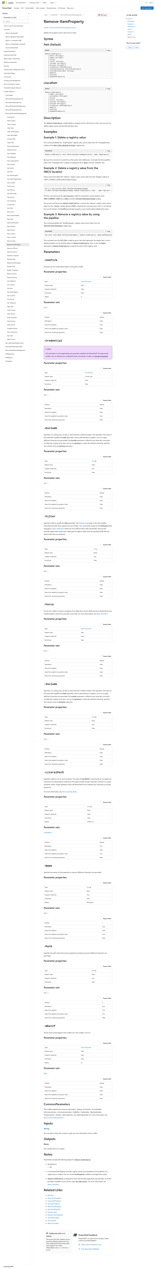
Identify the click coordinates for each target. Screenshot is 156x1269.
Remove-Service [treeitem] (12, 252)
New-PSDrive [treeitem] (11, 226)
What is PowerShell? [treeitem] (12, 33)
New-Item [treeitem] (10, 219)
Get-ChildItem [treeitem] (11, 153)
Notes (129, 34)
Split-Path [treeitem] (10, 306)
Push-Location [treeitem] (11, 237)
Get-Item (51, 1195)
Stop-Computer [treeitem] (12, 317)
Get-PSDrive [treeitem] (11, 190)
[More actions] (110, 15)
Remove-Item (52, 1212)
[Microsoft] (3, 2)
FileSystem (82, 523)
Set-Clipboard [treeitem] (11, 281)
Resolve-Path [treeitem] (11, 266)
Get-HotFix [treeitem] (10, 168)
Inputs (130, 29)
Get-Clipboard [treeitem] (11, 157)
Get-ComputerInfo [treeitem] (13, 161)
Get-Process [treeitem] (11, 186)
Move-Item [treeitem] (10, 212)
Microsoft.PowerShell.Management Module (63, 28)
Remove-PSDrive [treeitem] (12, 248)
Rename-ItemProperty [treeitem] (14, 263)
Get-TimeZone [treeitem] (11, 201)
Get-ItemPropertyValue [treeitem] (14, 179)
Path (46, 993)
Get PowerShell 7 (147, 8)
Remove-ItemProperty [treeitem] (14, 244)
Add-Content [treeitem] (11, 121)
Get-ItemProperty (54, 1204)
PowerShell (54, 15)
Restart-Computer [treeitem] (12, 270)
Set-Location (52, 1220)
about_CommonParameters (53, 1118)
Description (131, 21)
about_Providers (102, 614)
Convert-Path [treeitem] (11, 139)
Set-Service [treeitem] (10, 299)
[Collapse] (29, 13)
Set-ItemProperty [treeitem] (12, 292)
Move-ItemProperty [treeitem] (13, 215)
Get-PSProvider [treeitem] (12, 193)
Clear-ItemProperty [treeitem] (13, 132)
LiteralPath (48, 832)
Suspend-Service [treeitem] (12, 328)
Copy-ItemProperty (54, 1201)
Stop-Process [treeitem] (11, 321)
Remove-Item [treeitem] (11, 241)
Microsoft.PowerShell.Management (71, 15)
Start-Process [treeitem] (11, 310)
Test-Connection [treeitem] (12, 332)
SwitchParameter (86, 281)
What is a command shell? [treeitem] (13, 40)
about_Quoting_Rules (69, 792)
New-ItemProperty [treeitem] (13, 223)
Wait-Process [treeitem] (11, 339)
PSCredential (89, 373)
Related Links (132, 37)
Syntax (130, 19)
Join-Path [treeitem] (10, 208)
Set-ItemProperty (53, 1218)
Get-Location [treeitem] (11, 183)
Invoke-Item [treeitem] (11, 204)
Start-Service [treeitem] (11, 314)
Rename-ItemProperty (55, 1215)
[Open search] (147, 2)
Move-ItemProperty (54, 1206)
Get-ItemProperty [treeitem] (12, 175)
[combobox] (15, 17)
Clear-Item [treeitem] (10, 128)
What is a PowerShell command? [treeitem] (15, 44)
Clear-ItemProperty (54, 1198)
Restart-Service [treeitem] (11, 274)
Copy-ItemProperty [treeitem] (13, 146)
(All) (46, 307)
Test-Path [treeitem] (10, 336)
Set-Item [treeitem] (10, 288)
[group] (78, 190)
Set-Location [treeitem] (11, 296)
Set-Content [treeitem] (11, 285)
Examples (131, 24)
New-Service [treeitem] (11, 230)
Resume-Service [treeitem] (12, 277)
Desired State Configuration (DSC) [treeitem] (14, 69)
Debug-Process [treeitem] (12, 150)
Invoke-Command (101, 356)
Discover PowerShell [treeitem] (12, 48)
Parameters (132, 26)
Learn (46, 15)
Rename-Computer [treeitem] (13, 255)
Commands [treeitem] (10, 117)
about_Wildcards (58, 529)
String (93, 461)
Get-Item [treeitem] (10, 172)
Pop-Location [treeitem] (11, 234)
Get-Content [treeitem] (11, 164)
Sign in (151, 2)
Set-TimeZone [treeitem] (11, 303)
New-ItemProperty (54, 1209)
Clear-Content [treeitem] (11, 124)
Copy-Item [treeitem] (10, 142)
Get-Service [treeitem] (10, 197)
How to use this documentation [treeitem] (13, 26)
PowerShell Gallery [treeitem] (9, 73)
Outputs (131, 32)
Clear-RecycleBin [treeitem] (12, 135)
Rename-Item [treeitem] (11, 259)
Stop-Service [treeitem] (11, 325)
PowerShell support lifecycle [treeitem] (12, 88)
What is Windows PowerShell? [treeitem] (15, 37)
